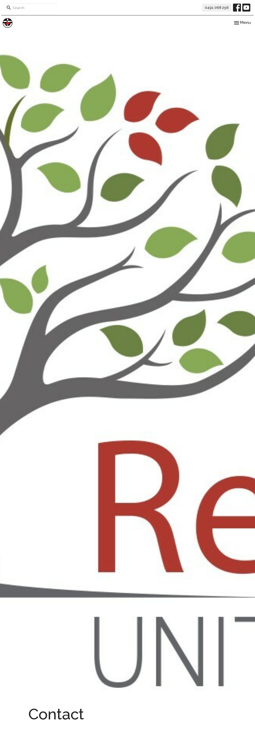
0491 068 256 (217, 7)
